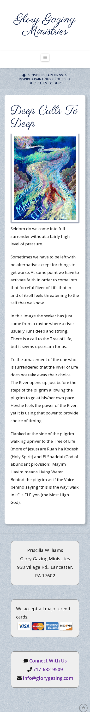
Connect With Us (48, 661)
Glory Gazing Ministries (45, 25)
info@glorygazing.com (48, 678)
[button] (45, 57)
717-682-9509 (48, 669)
